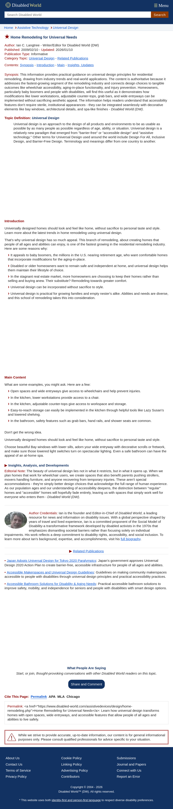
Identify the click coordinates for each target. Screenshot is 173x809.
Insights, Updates (81, 65)
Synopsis (27, 65)
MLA (61, 696)
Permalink (39, 696)
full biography (131, 539)
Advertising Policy (74, 770)
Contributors (70, 776)
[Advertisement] (86, 181)
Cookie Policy (71, 758)
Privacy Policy (16, 776)
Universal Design (41, 58)
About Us (13, 758)
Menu (160, 5)
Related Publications (72, 58)
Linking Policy (71, 764)
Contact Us (14, 764)
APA (52, 696)
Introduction (45, 65)
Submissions (126, 758)
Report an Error (128, 776)
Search (160, 15)
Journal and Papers (131, 764)
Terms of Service (18, 770)
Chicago (73, 696)
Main (61, 65)
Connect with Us (129, 770)
